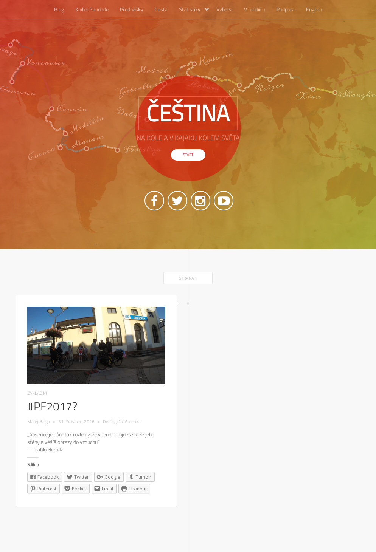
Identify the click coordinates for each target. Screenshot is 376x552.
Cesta (161, 9)
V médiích (254, 9)
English (314, 9)
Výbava (224, 9)
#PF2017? (52, 406)
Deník (108, 421)
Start (188, 155)
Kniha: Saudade (92, 9)
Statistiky (194, 9)
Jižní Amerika (128, 421)
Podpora (286, 9)
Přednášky (131, 9)
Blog (59, 9)
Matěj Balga (38, 421)
